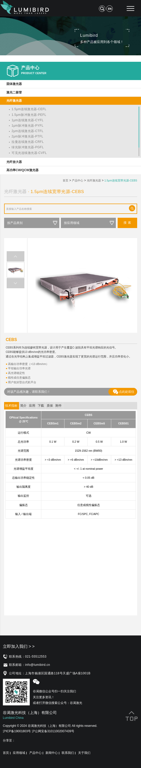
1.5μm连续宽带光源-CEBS (121, 180)
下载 (41, 405)
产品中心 (77, 180)
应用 (32, 405)
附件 (58, 405)
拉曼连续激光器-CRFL (28, 142)
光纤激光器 (94, 180)
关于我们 (84, 753)
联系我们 (68, 753)
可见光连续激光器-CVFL (29, 153)
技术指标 (11, 405)
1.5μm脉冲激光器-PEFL (29, 115)
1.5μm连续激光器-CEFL (29, 109)
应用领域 (19, 753)
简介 (23, 405)
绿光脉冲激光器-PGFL (28, 147)
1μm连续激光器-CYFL (28, 120)
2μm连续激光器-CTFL (27, 131)
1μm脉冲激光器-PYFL (27, 125)
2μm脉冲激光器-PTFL (27, 136)
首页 (65, 180)
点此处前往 (124, 392)
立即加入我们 (19, 646)
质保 (50, 405)
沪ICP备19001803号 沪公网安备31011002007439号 (38, 731)
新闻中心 (51, 753)
